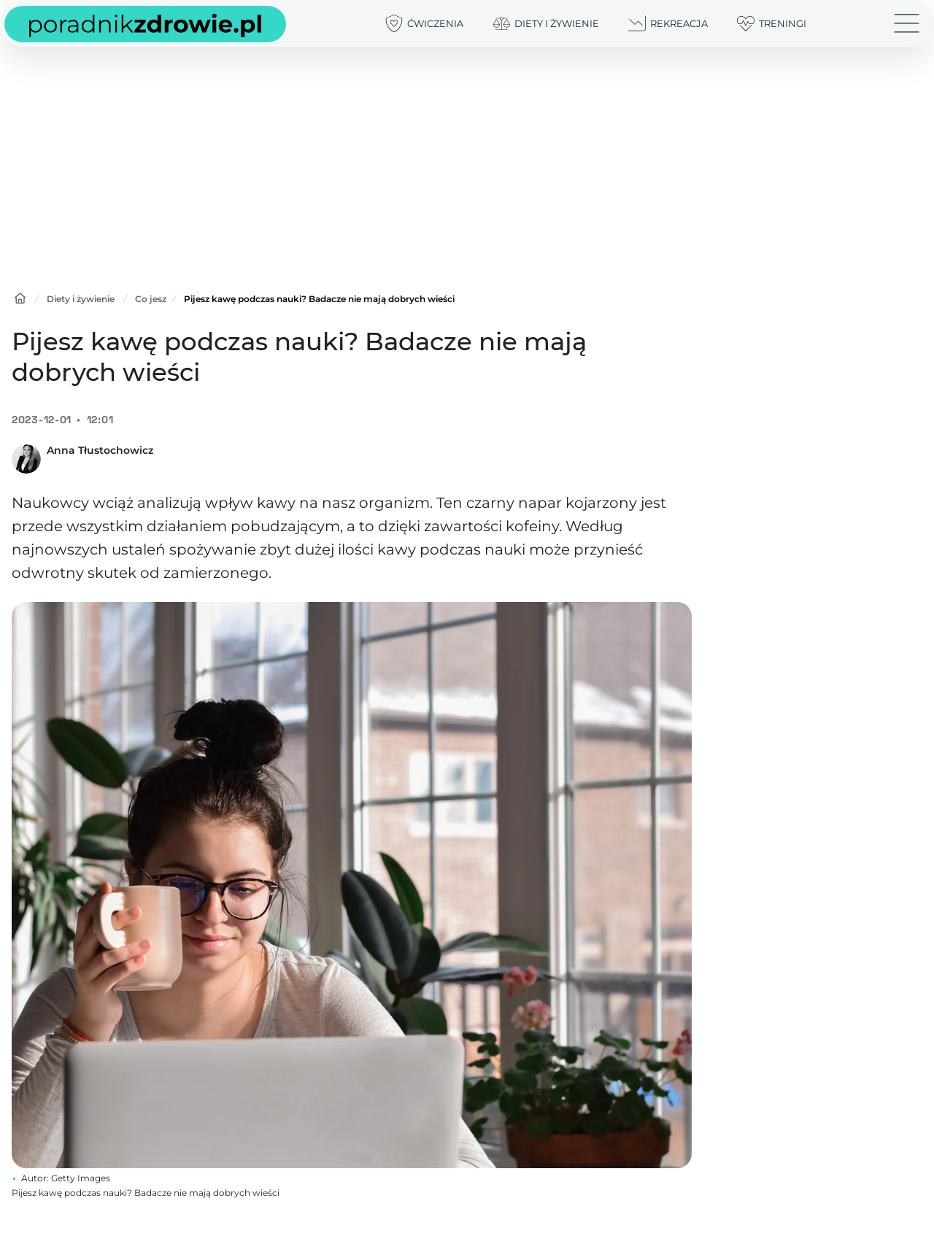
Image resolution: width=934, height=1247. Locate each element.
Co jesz (150, 298)
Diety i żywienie (81, 298)
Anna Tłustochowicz (100, 450)
